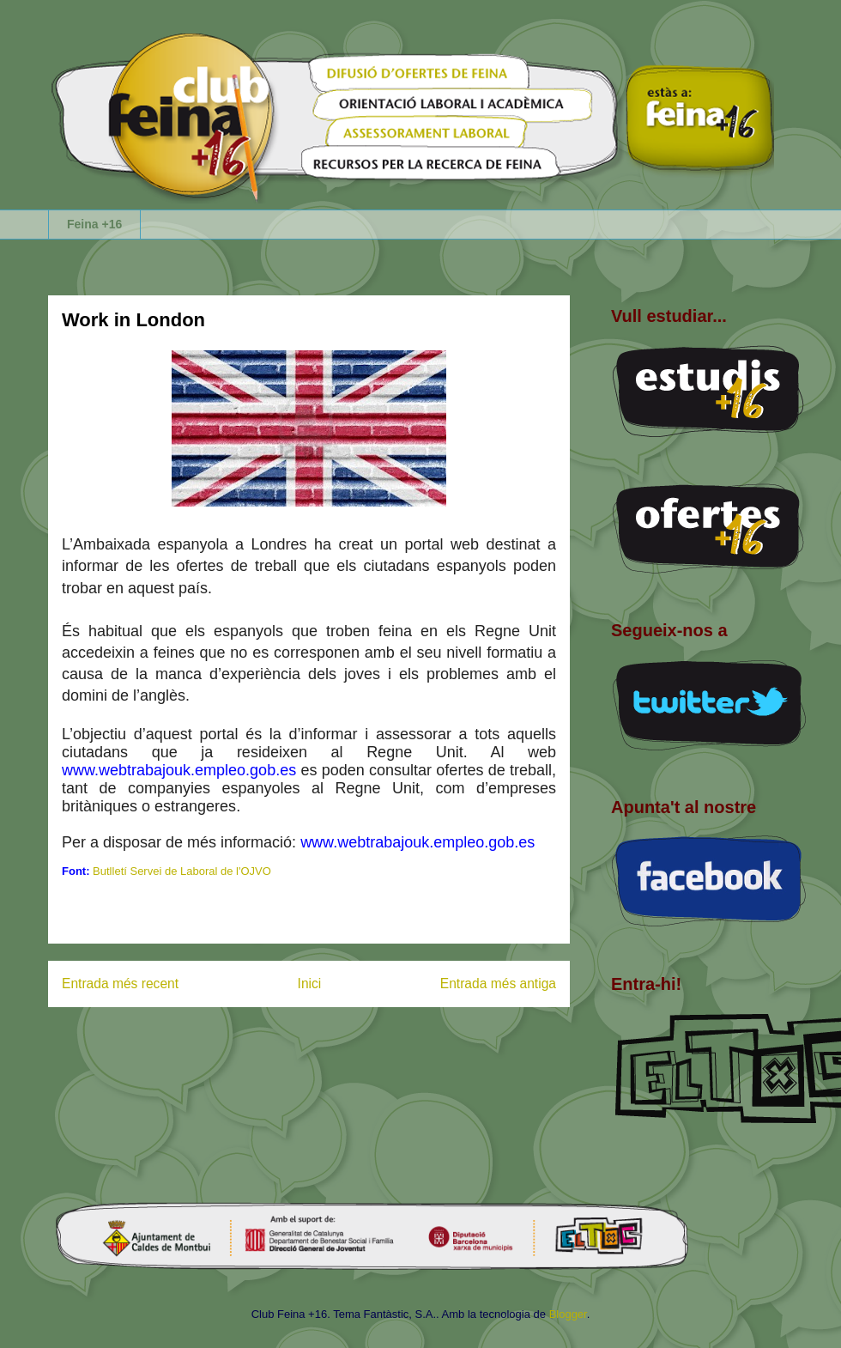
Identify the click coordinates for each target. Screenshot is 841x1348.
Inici (310, 983)
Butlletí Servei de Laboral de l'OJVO (182, 871)
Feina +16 (94, 224)
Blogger (568, 1314)
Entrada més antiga (498, 983)
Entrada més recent (120, 983)
